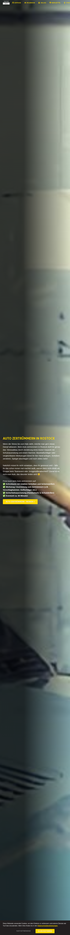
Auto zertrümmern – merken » (20, 502)
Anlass (43, 3)
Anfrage (17, 2)
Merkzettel (56, 2)
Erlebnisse (31, 3)
